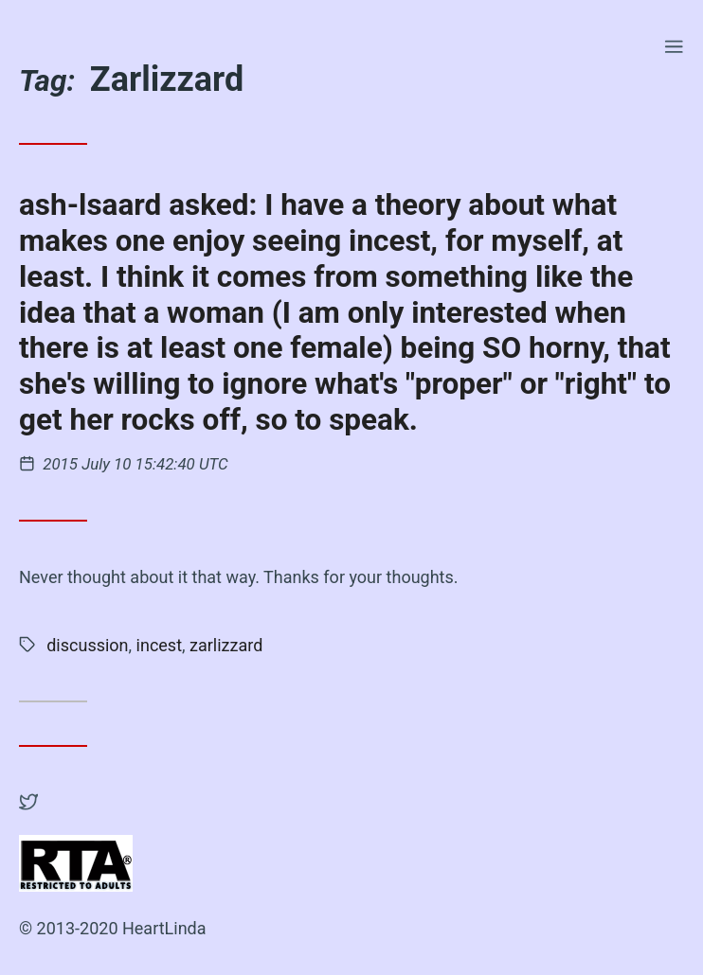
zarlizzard (225, 645)
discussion (87, 645)
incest (159, 645)
